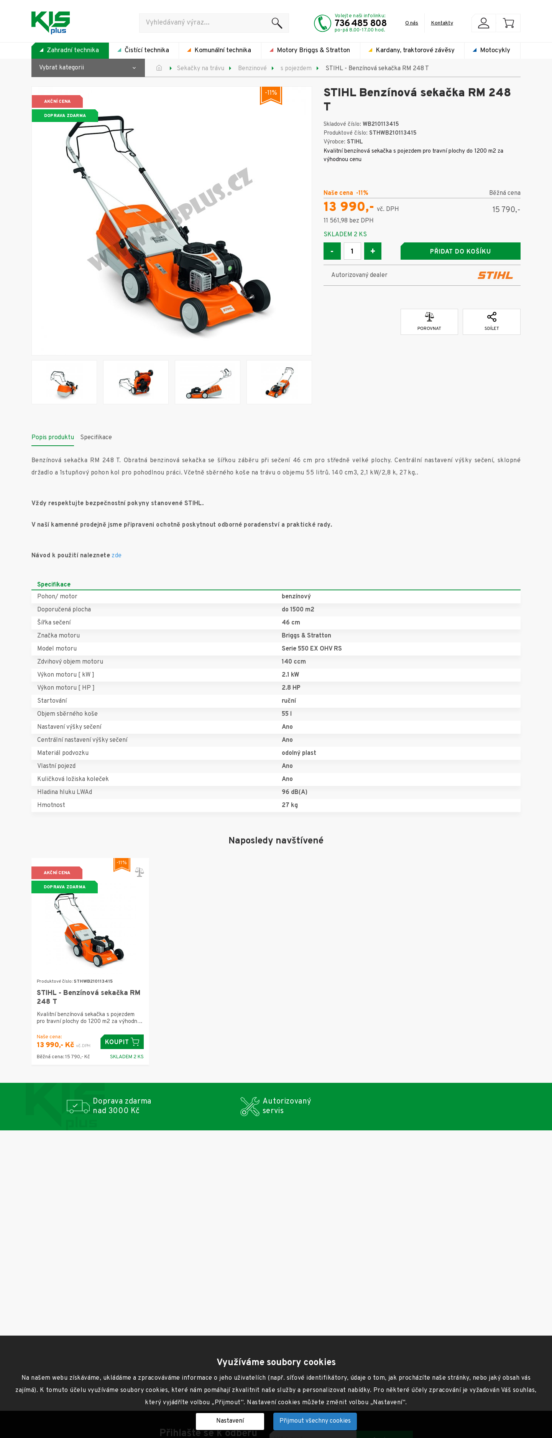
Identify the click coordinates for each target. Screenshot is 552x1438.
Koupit (122, 1042)
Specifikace (96, 437)
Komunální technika (222, 50)
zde (117, 556)
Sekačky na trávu (200, 69)
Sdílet (492, 322)
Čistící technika (147, 50)
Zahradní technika (73, 50)
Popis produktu (52, 437)
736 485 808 (361, 24)
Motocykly (495, 50)
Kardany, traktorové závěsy (415, 50)
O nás (411, 23)
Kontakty (442, 23)
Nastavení (230, 1421)
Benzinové (252, 69)
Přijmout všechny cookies (315, 1421)
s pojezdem (296, 69)
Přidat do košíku (460, 252)
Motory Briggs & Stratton (313, 50)
